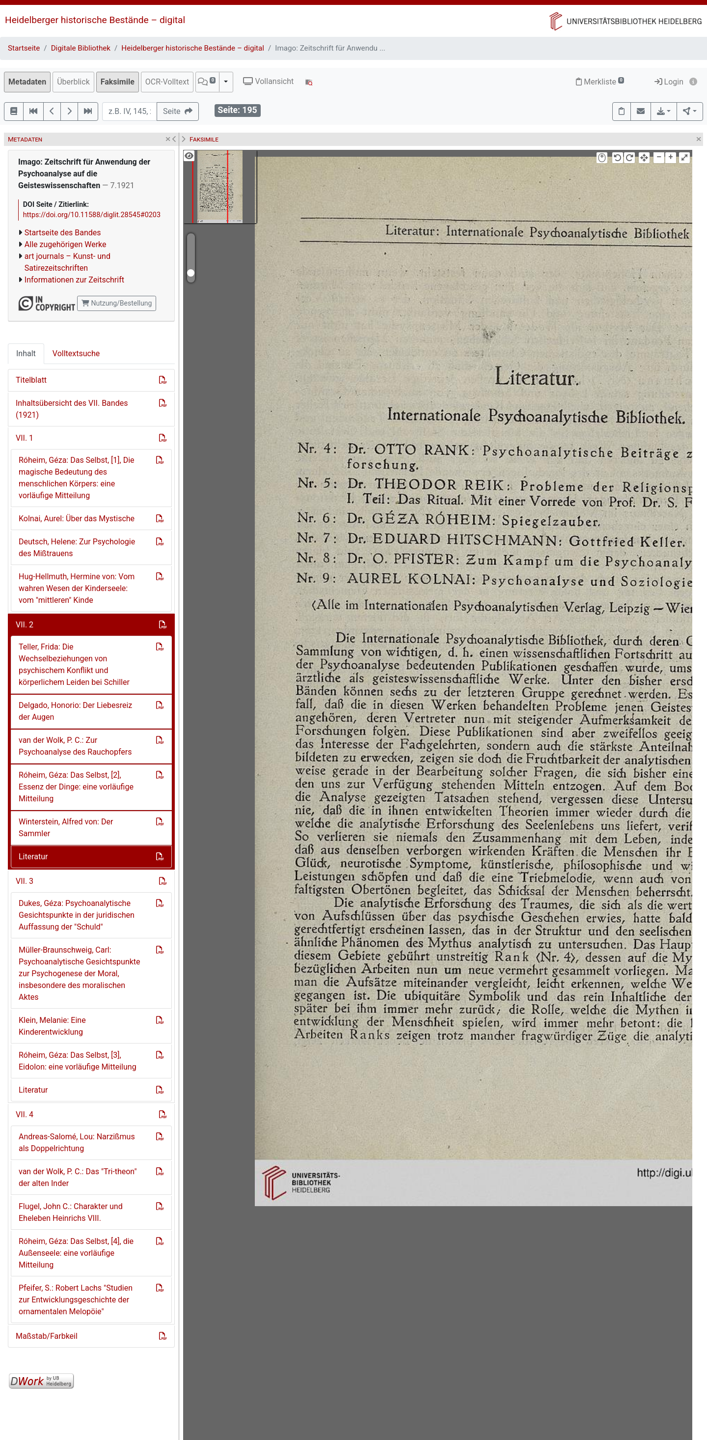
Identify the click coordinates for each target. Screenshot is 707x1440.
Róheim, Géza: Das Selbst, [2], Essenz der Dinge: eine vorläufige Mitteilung (76, 786)
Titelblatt (31, 380)
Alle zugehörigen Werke (66, 244)
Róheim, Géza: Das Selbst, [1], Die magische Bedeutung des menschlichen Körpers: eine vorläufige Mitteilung (77, 477)
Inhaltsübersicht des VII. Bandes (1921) (72, 409)
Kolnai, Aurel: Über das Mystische (77, 518)
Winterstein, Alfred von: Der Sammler (66, 827)
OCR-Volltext (167, 81)
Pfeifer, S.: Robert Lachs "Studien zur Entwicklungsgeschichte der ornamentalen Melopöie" (76, 1299)
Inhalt (26, 353)
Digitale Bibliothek (80, 48)
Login (668, 81)
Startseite (24, 48)
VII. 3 (24, 881)
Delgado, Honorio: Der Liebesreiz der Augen (75, 711)
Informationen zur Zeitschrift (74, 279)
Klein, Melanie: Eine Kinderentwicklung (52, 1026)
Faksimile (118, 81)
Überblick (73, 81)
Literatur (33, 856)
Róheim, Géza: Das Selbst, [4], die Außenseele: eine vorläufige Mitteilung (76, 1253)
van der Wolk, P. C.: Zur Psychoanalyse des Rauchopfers (75, 746)
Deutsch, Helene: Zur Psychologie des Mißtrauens (77, 547)
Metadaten (27, 81)
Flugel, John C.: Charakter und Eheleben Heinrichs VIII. (71, 1212)
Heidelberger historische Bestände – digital (95, 20)
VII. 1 (24, 438)
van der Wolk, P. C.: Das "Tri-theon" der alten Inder (78, 1177)
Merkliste (600, 81)
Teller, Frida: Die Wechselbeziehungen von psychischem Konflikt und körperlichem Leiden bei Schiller (74, 664)
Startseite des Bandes (63, 232)
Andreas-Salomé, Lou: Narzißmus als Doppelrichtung (77, 1142)
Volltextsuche (76, 353)
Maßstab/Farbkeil (47, 1336)
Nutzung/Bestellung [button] (117, 303)
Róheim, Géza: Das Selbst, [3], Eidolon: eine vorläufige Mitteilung (77, 1061)
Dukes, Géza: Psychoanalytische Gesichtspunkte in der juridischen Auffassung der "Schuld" (77, 915)
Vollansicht (268, 81)
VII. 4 (24, 1114)
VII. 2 (24, 624)
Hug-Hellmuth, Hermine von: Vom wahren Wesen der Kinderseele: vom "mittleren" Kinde (77, 588)
